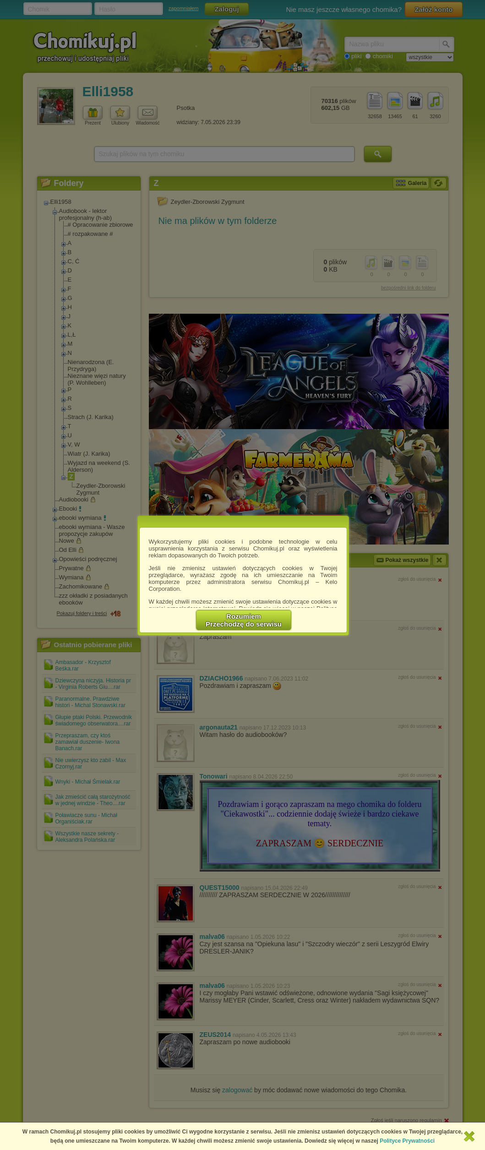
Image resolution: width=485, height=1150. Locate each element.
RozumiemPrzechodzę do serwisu (244, 620)
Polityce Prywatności (407, 1141)
